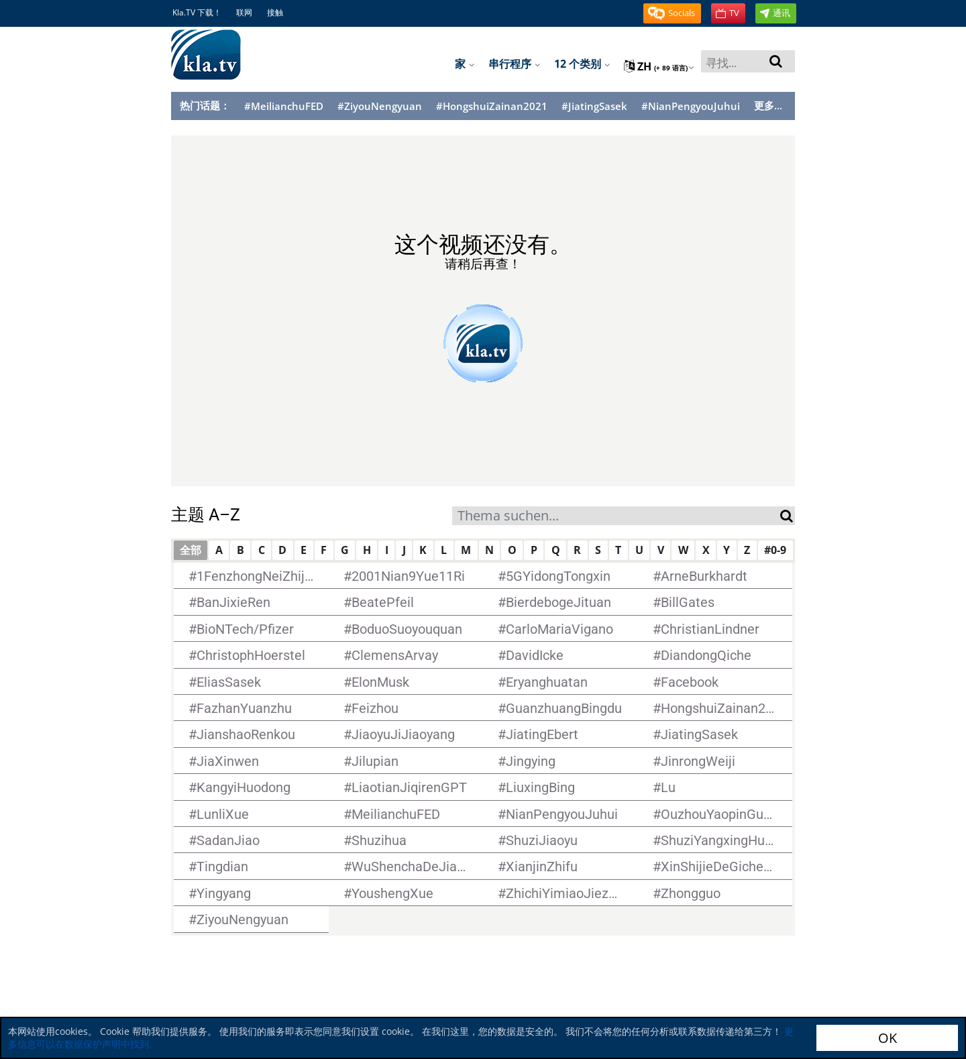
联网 (244, 12)
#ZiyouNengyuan (379, 106)
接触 (275, 12)
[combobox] (616, 515)
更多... (768, 105)
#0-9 (775, 550)
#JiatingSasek (594, 106)
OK (887, 1038)
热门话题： (205, 105)
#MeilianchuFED (283, 106)
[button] (672, 13)
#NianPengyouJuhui (690, 106)
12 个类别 (582, 63)
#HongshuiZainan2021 (491, 106)
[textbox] (616, 517)
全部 (190, 550)
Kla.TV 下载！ (196, 12)
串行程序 (514, 63)
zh (659, 66)
